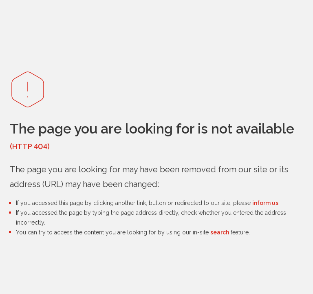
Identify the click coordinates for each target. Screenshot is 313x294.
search (219, 232)
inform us (265, 203)
